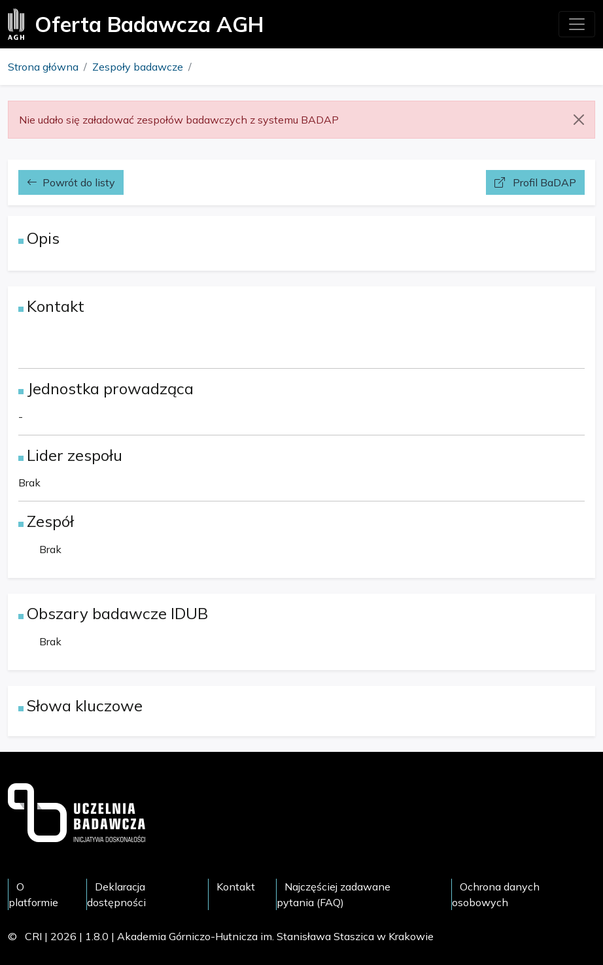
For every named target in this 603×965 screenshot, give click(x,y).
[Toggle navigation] (577, 24)
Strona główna (43, 66)
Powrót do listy (71, 182)
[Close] (578, 119)
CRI (33, 936)
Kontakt (235, 886)
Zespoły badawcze (137, 66)
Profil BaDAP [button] (535, 182)
